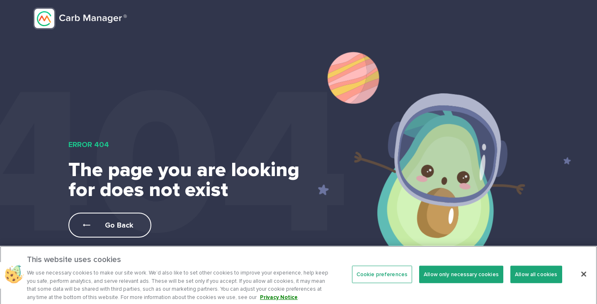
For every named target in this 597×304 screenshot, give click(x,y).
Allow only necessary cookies (461, 278)
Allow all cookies (536, 278)
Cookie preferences (382, 278)
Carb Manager (80, 18)
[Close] (584, 278)
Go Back (119, 225)
